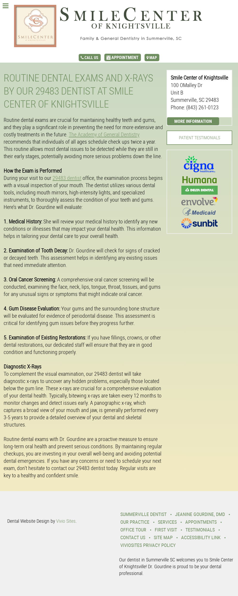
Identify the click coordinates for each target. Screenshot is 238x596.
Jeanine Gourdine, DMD (200, 514)
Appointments (201, 522)
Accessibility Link (201, 537)
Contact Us (132, 537)
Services (167, 522)
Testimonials (200, 529)
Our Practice (134, 522)
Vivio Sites (66, 521)
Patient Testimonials (199, 137)
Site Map (163, 537)
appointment (124, 57)
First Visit (166, 529)
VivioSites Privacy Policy (148, 545)
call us (91, 57)
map (153, 57)
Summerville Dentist (143, 514)
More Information (193, 121)
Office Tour (133, 529)
